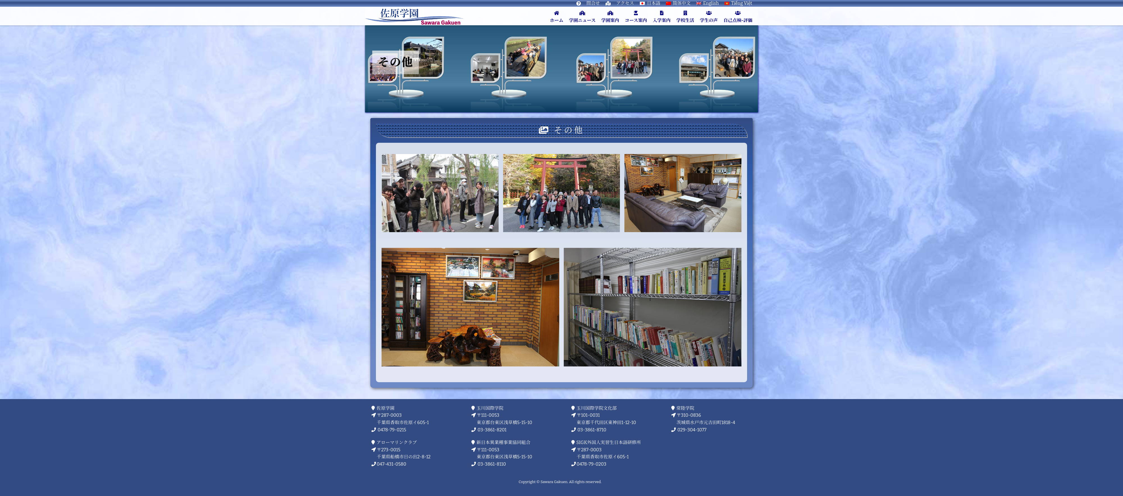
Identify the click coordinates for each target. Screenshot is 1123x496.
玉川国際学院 (490, 408)
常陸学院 (685, 408)
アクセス (625, 3)
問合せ (593, 3)
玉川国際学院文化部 (597, 408)
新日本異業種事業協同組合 (503, 442)
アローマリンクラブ (397, 442)
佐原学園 (385, 408)
